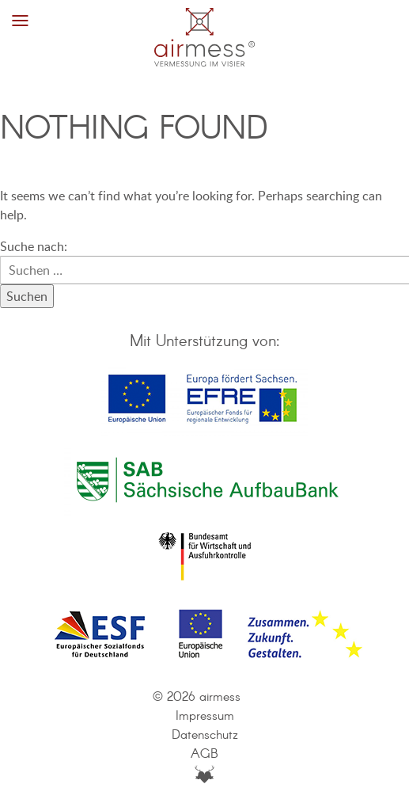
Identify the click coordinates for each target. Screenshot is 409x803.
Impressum (205, 716)
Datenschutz (205, 735)
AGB (204, 754)
